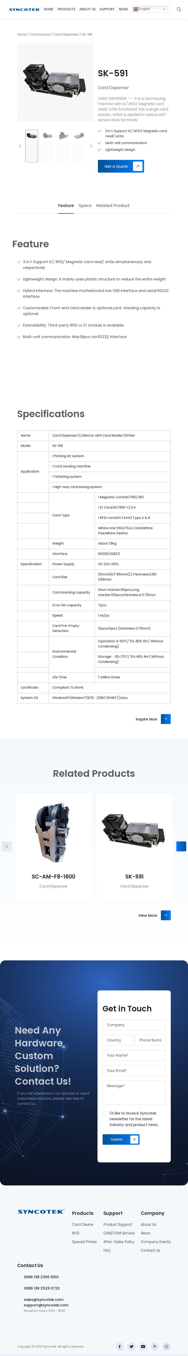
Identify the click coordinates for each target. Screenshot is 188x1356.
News (123, 9)
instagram (166, 1346)
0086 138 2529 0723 (42, 1288)
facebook (120, 1346)
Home (48, 9)
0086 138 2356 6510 (41, 1276)
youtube (143, 1346)
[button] (19, 146)
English (141, 9)
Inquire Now (146, 719)
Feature (66, 205)
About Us (87, 9)
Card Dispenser (65, 34)
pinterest (155, 1346)
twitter (131, 1346)
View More (147, 915)
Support (107, 9)
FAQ (106, 1250)
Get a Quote (116, 166)
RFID (75, 1233)
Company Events (156, 1241)
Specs (85, 205)
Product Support (117, 1224)
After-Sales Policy (118, 1241)
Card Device (40, 34)
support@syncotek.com (46, 1305)
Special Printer (84, 1241)
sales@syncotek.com (43, 1299)
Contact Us (150, 1250)
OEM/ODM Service (119, 1233)
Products (66, 9)
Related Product (113, 205)
